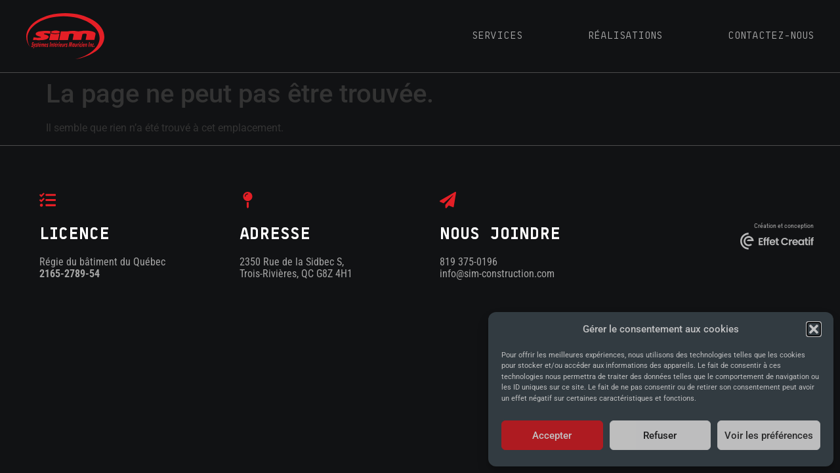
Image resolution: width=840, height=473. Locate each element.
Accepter (552, 435)
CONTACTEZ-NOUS (771, 35)
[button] (813, 329)
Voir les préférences (768, 435)
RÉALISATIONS (625, 35)
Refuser (660, 435)
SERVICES (497, 35)
